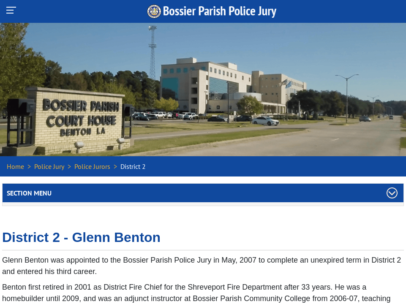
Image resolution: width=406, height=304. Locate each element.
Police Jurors (92, 166)
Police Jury (49, 166)
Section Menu (29, 193)
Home (15, 166)
